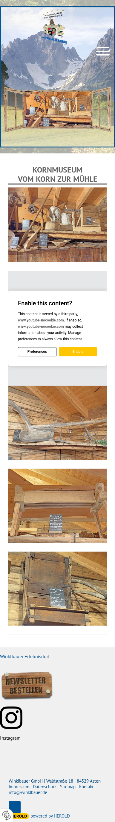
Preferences (37, 352)
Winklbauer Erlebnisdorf (25, 656)
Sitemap (68, 786)
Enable (78, 352)
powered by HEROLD (50, 816)
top (15, 807)
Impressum (19, 786)
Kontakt (86, 786)
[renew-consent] (6, 815)
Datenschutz (44, 786)
